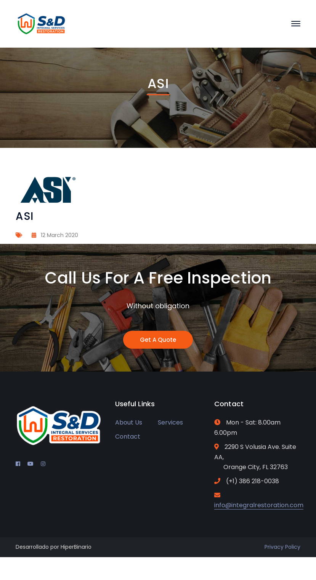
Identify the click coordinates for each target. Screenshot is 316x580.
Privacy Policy (282, 547)
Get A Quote (158, 340)
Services (170, 422)
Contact (127, 436)
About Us (128, 422)
